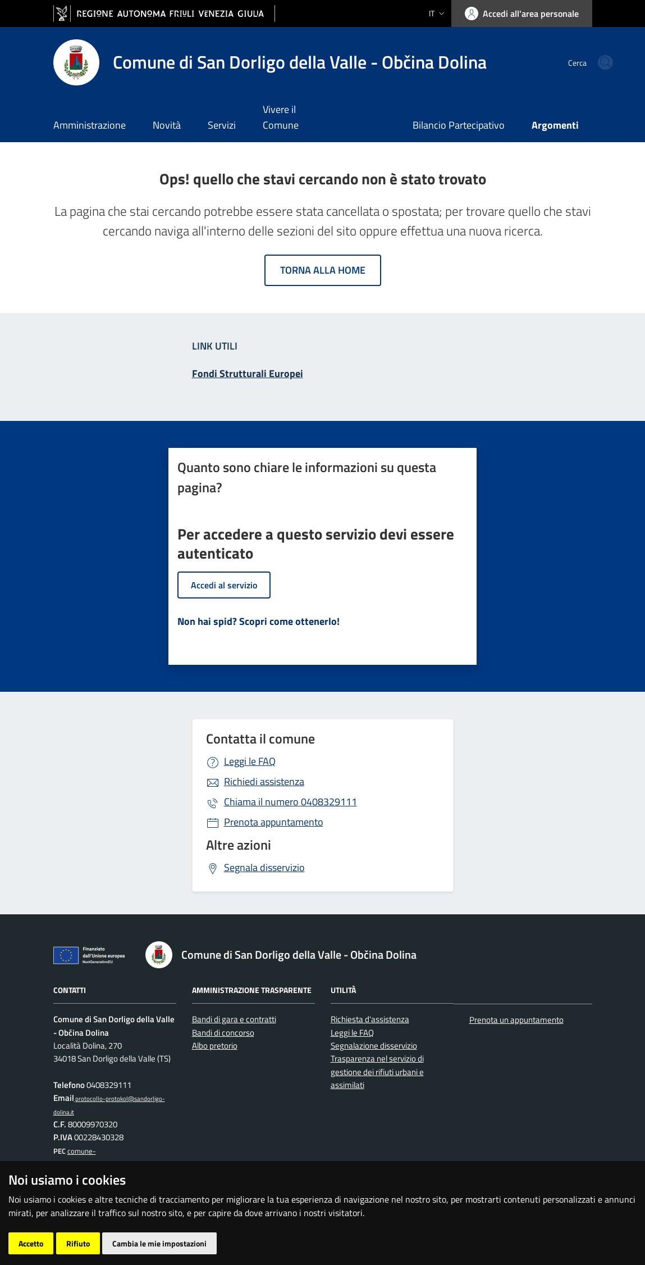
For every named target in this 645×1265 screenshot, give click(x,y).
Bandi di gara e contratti (234, 1019)
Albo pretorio (214, 1045)
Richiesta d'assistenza (370, 1019)
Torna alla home (322, 270)
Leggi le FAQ (250, 761)
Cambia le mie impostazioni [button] (159, 1243)
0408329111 (290, 801)
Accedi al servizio (224, 585)
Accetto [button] (31, 1243)
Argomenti (555, 125)
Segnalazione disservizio (374, 1045)
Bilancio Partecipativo (459, 125)
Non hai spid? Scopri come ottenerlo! (258, 621)
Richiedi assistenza (264, 781)
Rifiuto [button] (78, 1243)
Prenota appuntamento (273, 821)
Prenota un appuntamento (516, 1019)
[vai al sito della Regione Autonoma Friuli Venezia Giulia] (164, 13)
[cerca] (578, 62)
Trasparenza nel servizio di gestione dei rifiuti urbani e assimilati (377, 1071)
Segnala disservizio (264, 867)
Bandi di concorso (223, 1032)
